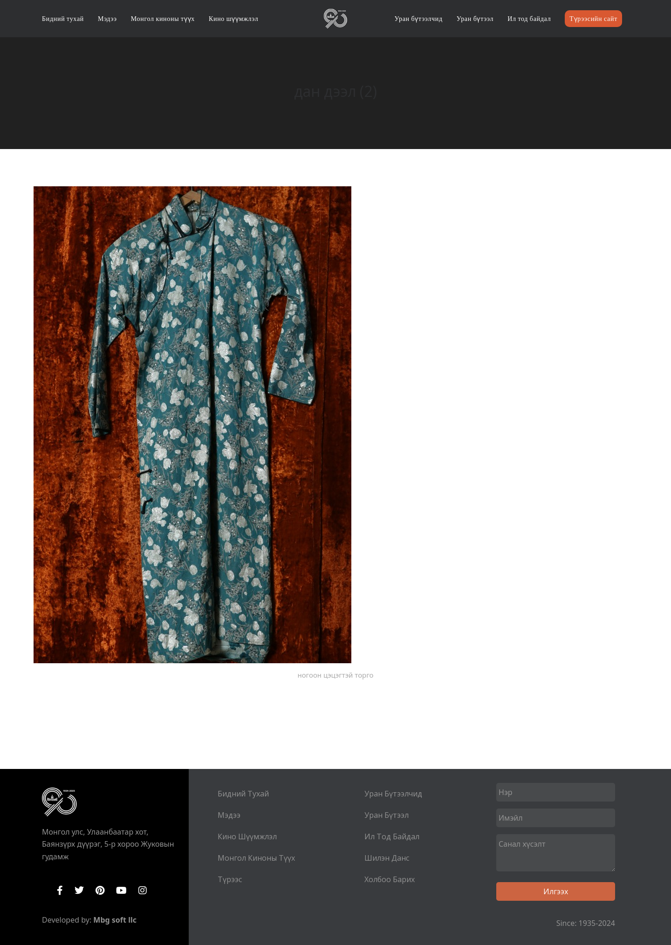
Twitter (79, 890)
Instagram (142, 890)
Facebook (60, 890)
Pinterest (100, 890)
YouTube (121, 890)
